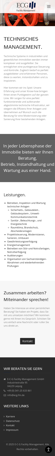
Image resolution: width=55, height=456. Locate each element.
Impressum (12, 429)
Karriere (10, 416)
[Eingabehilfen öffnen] (48, 449)
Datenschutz (13, 421)
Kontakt (27, 341)
